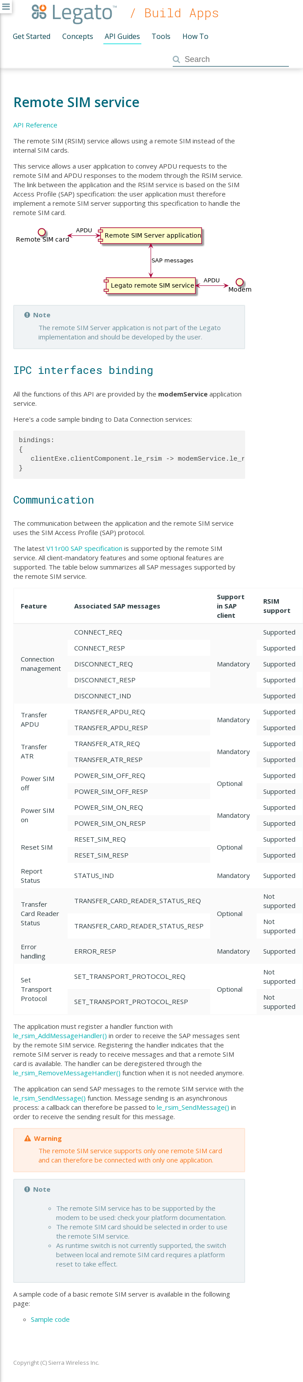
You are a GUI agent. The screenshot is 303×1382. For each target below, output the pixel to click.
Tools (161, 36)
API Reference (35, 124)
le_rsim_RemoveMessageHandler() (67, 1072)
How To (195, 36)
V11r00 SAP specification (84, 548)
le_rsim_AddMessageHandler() (60, 1035)
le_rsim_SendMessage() (49, 1097)
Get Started (31, 36)
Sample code (50, 1319)
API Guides (122, 36)
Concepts (77, 36)
